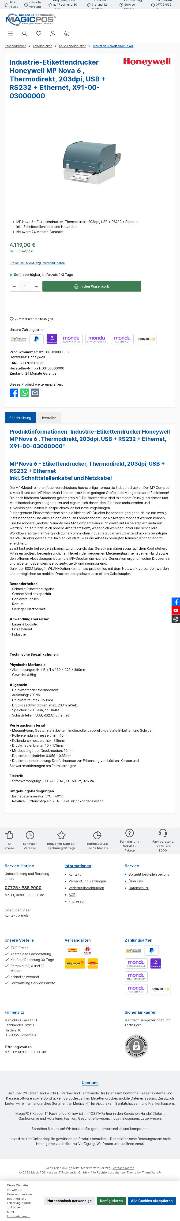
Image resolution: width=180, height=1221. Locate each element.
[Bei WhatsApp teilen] (24, 393)
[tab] (20, 418)
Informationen (78, 865)
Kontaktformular (17, 915)
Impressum (77, 901)
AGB (72, 895)
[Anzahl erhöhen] (36, 286)
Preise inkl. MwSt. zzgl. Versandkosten (37, 263)
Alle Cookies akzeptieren (152, 1201)
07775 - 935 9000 (23, 887)
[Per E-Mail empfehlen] (35, 393)
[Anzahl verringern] (14, 286)
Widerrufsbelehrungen (86, 888)
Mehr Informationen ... (18, 1214)
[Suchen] (24, 33)
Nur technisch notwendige (69, 1201)
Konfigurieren (111, 1201)
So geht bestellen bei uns (149, 874)
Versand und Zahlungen (87, 881)
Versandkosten (123, 1168)
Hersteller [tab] (48, 418)
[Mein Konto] (53, 33)
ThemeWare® (151, 1172)
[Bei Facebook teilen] (14, 393)
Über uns (136, 881)
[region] (90, 163)
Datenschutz (139, 888)
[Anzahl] (25, 286)
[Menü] (10, 33)
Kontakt (75, 874)
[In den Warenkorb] (91, 286)
